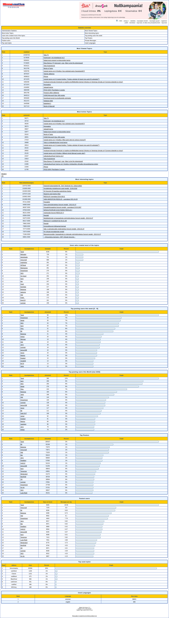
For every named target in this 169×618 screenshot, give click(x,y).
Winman (23, 339)
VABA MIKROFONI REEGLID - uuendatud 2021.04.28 (61, 199)
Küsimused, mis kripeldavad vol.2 (54, 57)
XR (22, 479)
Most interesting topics (92, 33)
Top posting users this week (93, 35)
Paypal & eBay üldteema (51, 93)
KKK (121, 21)
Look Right (24, 493)
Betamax (23, 289)
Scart (22, 284)
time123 (23, 300)
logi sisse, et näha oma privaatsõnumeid (148, 22)
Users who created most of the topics (13, 35)
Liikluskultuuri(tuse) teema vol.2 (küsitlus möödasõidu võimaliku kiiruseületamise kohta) (71, 164)
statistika (132, 21)
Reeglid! (46, 215)
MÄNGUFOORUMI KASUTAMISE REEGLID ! (58, 210)
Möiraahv (23, 254)
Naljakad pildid (48, 101)
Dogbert (23, 358)
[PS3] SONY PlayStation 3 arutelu (54, 90)
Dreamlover (24, 270)
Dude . (23, 297)
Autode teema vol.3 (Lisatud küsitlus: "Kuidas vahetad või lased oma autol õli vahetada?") (71, 79)
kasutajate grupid (155, 21)
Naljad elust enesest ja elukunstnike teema (57, 60)
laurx (22, 279)
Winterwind (24, 474)
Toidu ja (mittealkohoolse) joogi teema (55, 142)
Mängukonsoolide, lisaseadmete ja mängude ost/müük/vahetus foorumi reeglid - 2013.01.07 (72, 234)
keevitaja (23, 287)
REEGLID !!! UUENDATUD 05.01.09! (55, 221)
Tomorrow (24, 471)
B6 (21, 331)
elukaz (23, 336)
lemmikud (132, 22)
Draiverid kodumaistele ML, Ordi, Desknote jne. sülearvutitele (63, 186)
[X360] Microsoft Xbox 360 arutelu (54, 95)
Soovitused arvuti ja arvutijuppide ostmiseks (57, 98)
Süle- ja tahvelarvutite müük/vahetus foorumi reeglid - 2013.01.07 (64, 229)
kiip (22, 281)
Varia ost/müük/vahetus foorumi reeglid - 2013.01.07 (60, 204)
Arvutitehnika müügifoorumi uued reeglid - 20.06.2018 (60, 188)
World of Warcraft (49, 106)
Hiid (22, 295)
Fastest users (6, 40)
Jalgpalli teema (48, 87)
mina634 (23, 361)
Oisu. (22, 328)
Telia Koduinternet (49, 66)
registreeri (164, 21)
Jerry (22, 345)
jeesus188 (24, 350)
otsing (125, 21)
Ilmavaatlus (47, 84)
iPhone (46, 76)
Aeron (22, 353)
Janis (22, 366)
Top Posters (88, 38)
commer (23, 303)
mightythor (24, 262)
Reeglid (46, 223)
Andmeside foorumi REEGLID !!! (54, 213)
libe (22, 455)
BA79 (22, 363)
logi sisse (164, 22)
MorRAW (23, 477)
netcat (22, 416)
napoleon (23, 424)
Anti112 (23, 463)
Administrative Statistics (9, 31)
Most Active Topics (7, 33)
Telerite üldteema (49, 74)
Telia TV (46, 55)
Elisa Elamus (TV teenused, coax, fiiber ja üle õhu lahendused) (63, 63)
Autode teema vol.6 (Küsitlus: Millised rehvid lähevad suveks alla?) (64, 153)
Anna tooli (24, 260)
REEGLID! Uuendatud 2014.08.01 (54, 196)
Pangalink (47, 202)
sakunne (23, 292)
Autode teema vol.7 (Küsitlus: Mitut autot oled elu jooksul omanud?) (65, 140)
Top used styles (7, 43)
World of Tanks (48, 68)
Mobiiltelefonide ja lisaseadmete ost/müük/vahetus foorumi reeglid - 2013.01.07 (68, 218)
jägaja (22, 320)
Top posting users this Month (11, 38)
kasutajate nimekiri (142, 21)
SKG (22, 273)
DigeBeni (23, 460)
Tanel (22, 252)
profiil (126, 22)
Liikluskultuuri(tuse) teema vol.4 (53, 156)
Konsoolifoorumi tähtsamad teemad (55, 226)
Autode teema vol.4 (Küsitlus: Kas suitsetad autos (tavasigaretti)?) (64, 71)
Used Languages (90, 43)
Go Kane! (24, 276)
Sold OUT (24, 413)
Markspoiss (24, 268)
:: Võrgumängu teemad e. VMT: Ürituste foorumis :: (59, 237)
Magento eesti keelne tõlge (52, 194)
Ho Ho (23, 487)
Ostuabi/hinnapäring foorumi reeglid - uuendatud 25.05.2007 (62, 207)
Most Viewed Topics (91, 31)
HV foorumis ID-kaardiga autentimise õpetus (57, 191)
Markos (23, 355)
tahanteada (24, 257)
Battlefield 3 (47, 103)
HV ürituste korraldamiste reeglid (54, 231)
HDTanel (23, 265)
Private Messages (90, 40)
